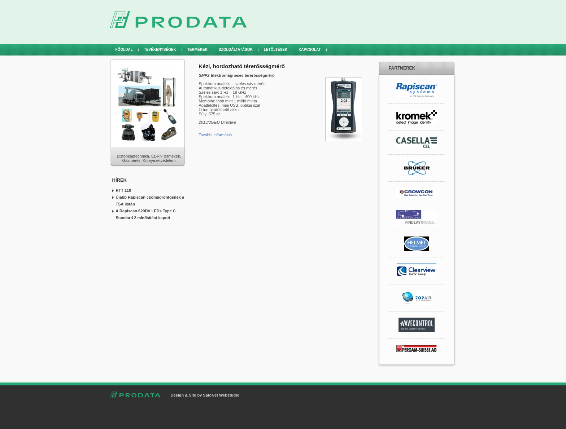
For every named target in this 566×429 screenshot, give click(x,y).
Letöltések (275, 50)
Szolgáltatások (236, 50)
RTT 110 (123, 190)
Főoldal (124, 50)
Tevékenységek (160, 50)
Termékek (197, 50)
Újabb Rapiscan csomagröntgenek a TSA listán (150, 200)
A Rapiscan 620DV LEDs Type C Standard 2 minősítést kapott (146, 214)
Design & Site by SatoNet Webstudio (205, 395)
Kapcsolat (310, 50)
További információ (216, 135)
